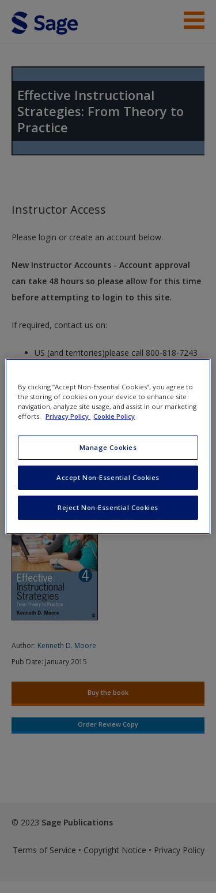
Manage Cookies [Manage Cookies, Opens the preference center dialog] (108, 447)
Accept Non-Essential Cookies (108, 477)
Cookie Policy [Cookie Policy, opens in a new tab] (114, 416)
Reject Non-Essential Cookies (108, 507)
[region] (107, 446)
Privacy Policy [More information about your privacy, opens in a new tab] (68, 416)
